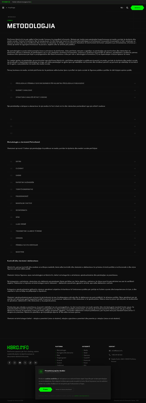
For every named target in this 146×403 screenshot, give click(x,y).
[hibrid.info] (17, 347)
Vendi (84, 353)
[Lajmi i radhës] (142, 2)
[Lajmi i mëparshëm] (139, 2)
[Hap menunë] (3, 7)
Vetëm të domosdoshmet (64, 389)
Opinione (86, 355)
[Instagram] (15, 363)
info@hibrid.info (117, 351)
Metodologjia (60, 350)
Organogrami (60, 358)
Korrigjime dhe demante (64, 353)
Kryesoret (86, 360)
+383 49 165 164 (117, 355)
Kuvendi (58, 360)
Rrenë (84, 363)
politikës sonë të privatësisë (82, 395)
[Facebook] (9, 363)
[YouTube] (20, 363)
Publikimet (59, 365)
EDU (84, 365)
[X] (25, 363)
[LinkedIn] (36, 363)
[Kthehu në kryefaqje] (10, 7)
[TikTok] (30, 363)
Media (85, 350)
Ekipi (57, 355)
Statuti (58, 363)
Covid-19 (86, 358)
